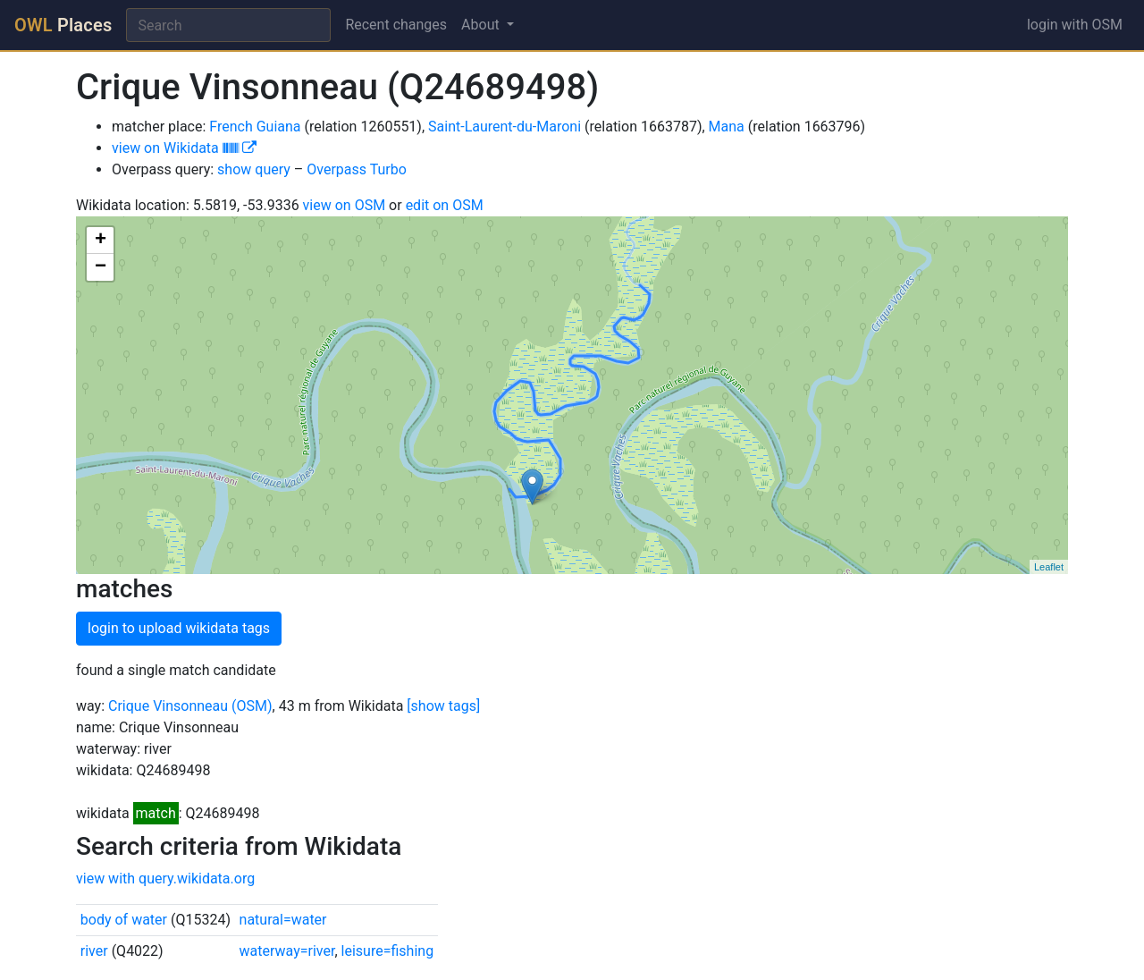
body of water (123, 919)
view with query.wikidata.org (165, 878)
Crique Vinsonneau (168, 705)
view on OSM (344, 205)
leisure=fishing (387, 950)
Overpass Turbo (357, 169)
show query (253, 169)
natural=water (283, 919)
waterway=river (287, 950)
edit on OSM (445, 205)
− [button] (100, 267)
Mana (726, 126)
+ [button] (100, 240)
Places (63, 25)
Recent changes (396, 24)
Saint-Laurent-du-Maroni (504, 126)
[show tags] (443, 705)
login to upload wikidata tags (179, 628)
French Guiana (254, 126)
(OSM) (252, 705)
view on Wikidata (184, 147)
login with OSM (1075, 24)
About (482, 24)
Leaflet (1049, 567)
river (94, 950)
